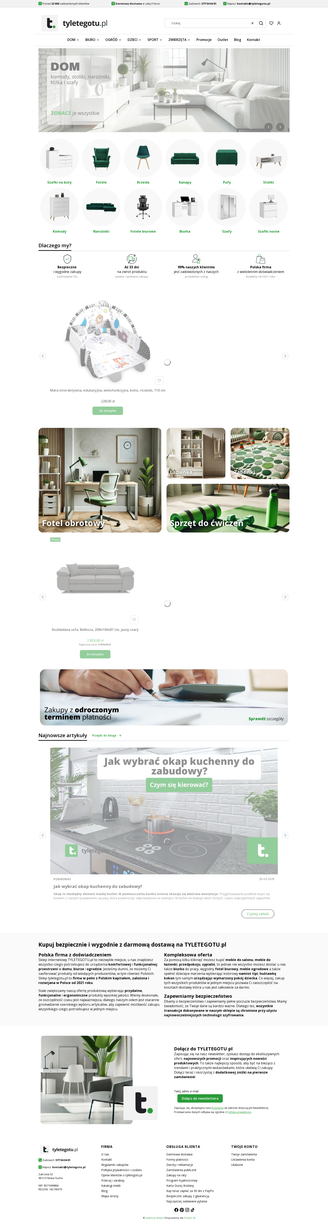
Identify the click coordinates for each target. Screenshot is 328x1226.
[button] (261, 23)
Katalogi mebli (110, 1186)
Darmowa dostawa (179, 1154)
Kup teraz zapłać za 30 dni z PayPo (190, 1191)
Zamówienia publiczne (181, 1170)
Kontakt (106, 1159)
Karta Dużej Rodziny (180, 1186)
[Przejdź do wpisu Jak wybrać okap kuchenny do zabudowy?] (164, 811)
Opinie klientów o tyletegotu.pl (121, 1175)
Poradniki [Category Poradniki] (62, 879)
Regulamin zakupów (114, 1165)
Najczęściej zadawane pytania (186, 1201)
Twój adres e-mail (186, 1091)
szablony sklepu (155, 1217)
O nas (105, 1154)
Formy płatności (177, 1159)
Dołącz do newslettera (200, 1098)
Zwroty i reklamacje (179, 1165)
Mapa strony (109, 1196)
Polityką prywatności (239, 1112)
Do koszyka (107, 411)
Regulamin (217, 1108)
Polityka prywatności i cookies (121, 1170)
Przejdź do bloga (107, 735)
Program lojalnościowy (181, 1180)
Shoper (188, 1217)
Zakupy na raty (176, 1175)
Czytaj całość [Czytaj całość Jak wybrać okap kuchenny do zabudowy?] (258, 914)
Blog (104, 1191)
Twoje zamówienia (244, 1154)
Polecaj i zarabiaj (112, 1180)
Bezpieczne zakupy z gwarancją (187, 1196)
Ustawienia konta (243, 1159)
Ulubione (237, 1165)
